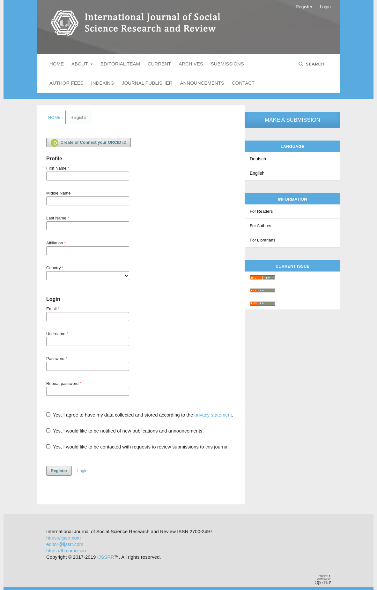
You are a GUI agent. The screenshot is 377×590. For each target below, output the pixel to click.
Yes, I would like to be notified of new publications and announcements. (125, 430)
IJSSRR (105, 557)
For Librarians (262, 240)
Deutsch (258, 158)
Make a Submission (292, 120)
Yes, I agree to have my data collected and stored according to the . (139, 415)
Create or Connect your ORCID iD (88, 143)
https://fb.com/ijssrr (66, 550)
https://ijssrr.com (63, 537)
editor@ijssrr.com (64, 544)
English (257, 173)
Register (304, 6)
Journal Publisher (147, 83)
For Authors (260, 225)
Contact (243, 83)
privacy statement (213, 415)
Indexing (103, 83)
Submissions (227, 63)
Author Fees (66, 83)
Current (159, 63)
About (80, 63)
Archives (191, 63)
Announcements (202, 83)
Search (314, 63)
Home (56, 63)
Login (325, 6)
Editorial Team (120, 63)
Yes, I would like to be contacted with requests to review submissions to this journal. (138, 446)
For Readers (261, 211)
